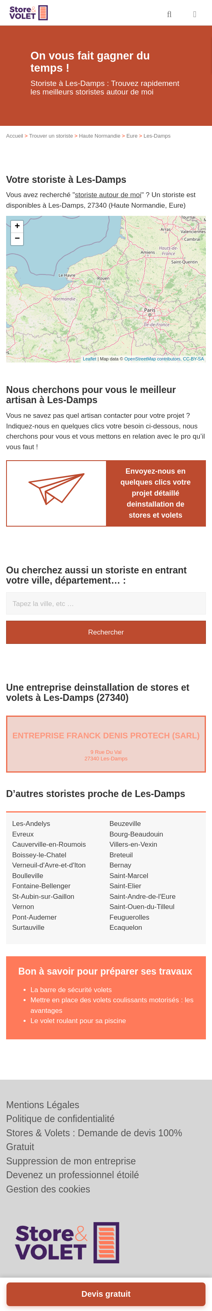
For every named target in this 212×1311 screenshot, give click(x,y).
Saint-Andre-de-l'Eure (143, 896)
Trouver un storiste (51, 136)
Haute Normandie (99, 136)
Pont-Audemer (34, 917)
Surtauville (28, 927)
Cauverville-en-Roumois (49, 844)
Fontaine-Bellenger (41, 886)
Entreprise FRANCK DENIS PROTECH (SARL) (105, 735)
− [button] (17, 239)
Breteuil (121, 855)
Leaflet (89, 358)
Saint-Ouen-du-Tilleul (142, 907)
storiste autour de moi (108, 195)
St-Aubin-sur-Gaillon (43, 896)
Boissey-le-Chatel (39, 855)
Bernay (121, 865)
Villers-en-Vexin (134, 844)
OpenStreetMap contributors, (153, 358)
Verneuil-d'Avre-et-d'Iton (49, 865)
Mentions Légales (42, 1105)
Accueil (14, 136)
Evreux (23, 834)
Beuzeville (125, 824)
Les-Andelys (31, 824)
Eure (131, 136)
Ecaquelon (126, 927)
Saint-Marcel (129, 876)
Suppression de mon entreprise (71, 1161)
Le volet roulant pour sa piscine (78, 1021)
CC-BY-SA (193, 358)
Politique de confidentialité (60, 1118)
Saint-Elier (125, 886)
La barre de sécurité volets (71, 990)
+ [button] (17, 227)
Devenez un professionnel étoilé (72, 1175)
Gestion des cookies (48, 1189)
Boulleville (27, 876)
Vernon (23, 907)
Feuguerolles (129, 917)
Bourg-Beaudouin (136, 834)
